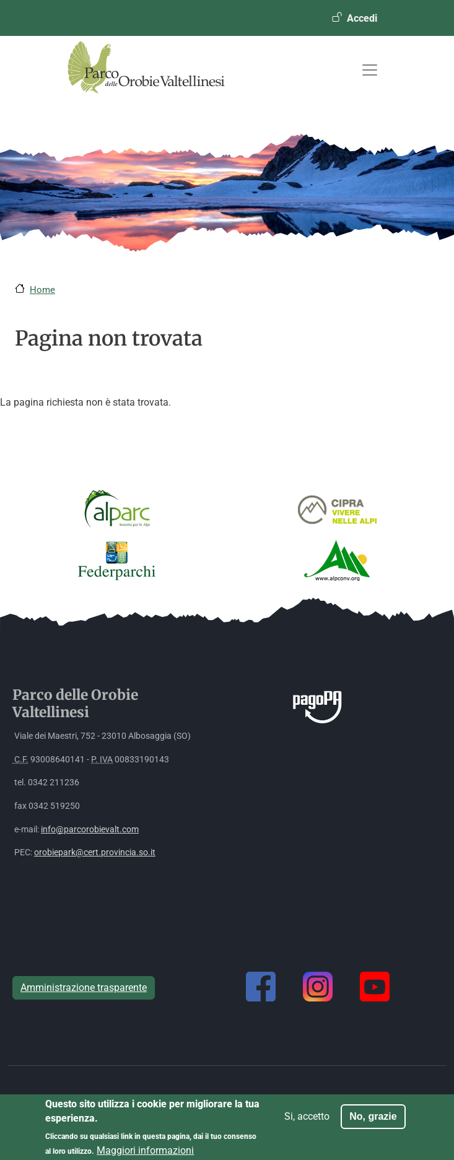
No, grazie (372, 1121)
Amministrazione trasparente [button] (83, 987)
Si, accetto (307, 1121)
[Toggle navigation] (369, 70)
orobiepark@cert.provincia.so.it (94, 852)
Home (42, 289)
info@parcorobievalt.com (90, 829)
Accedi (362, 18)
